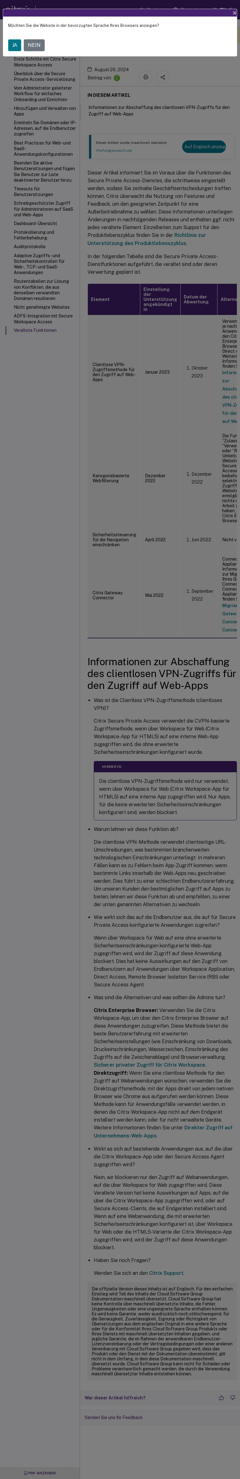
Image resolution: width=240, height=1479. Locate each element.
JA (14, 45)
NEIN (34, 45)
